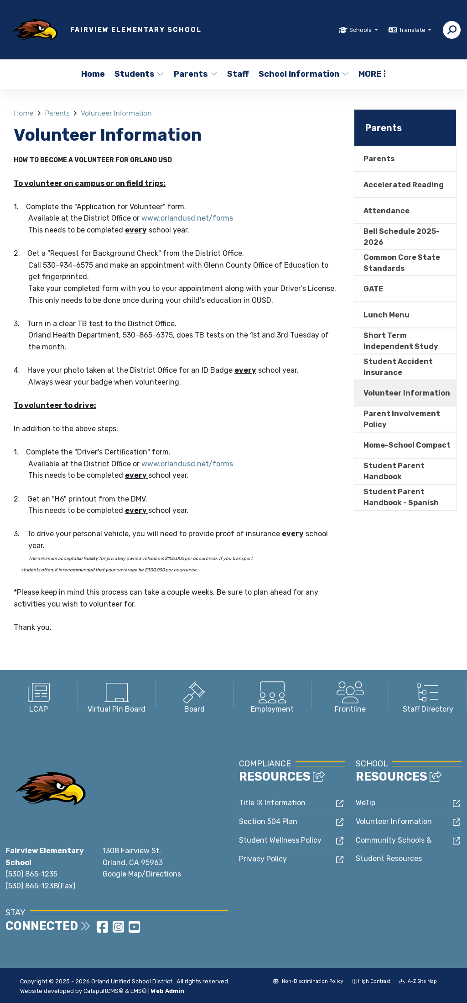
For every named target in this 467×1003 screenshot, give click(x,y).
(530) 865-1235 (31, 874)
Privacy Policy (263, 859)
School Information (301, 74)
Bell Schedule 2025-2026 (401, 237)
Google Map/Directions (142, 874)
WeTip (365, 802)
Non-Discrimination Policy (308, 981)
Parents (195, 74)
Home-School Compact (407, 445)
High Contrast (374, 981)
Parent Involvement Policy (401, 419)
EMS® (138, 990)
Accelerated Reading (403, 184)
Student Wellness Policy (280, 840)
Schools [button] (361, 29)
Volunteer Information (116, 113)
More (372, 74)
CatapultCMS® (103, 990)
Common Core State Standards (401, 263)
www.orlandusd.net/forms (187, 218)
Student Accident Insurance (398, 367)
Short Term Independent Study (400, 341)
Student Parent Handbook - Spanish (401, 497)
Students (138, 74)
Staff (238, 74)
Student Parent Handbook (394, 471)
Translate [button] (413, 29)
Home (93, 74)
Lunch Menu (386, 315)
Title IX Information (272, 802)
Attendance (386, 210)
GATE (373, 289)
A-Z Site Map (418, 981)
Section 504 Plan (268, 821)
